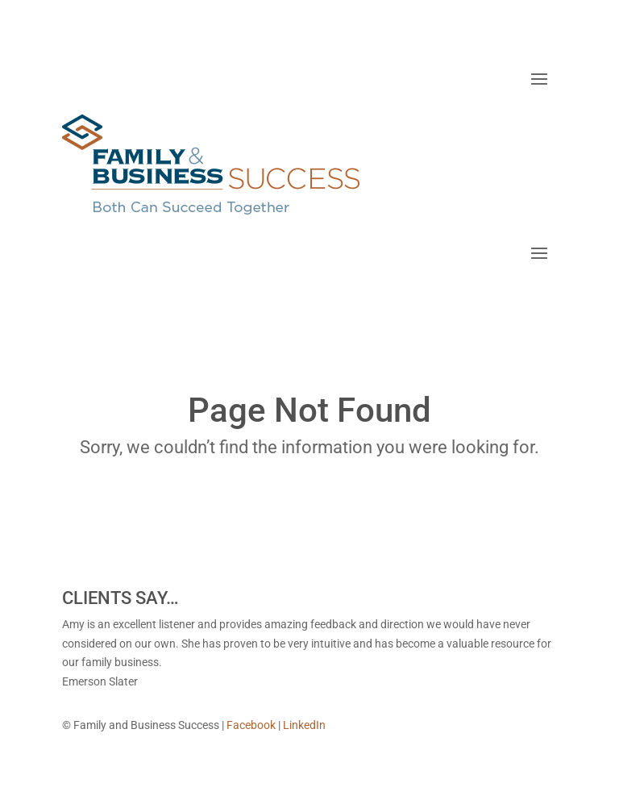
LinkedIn (304, 725)
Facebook (251, 725)
